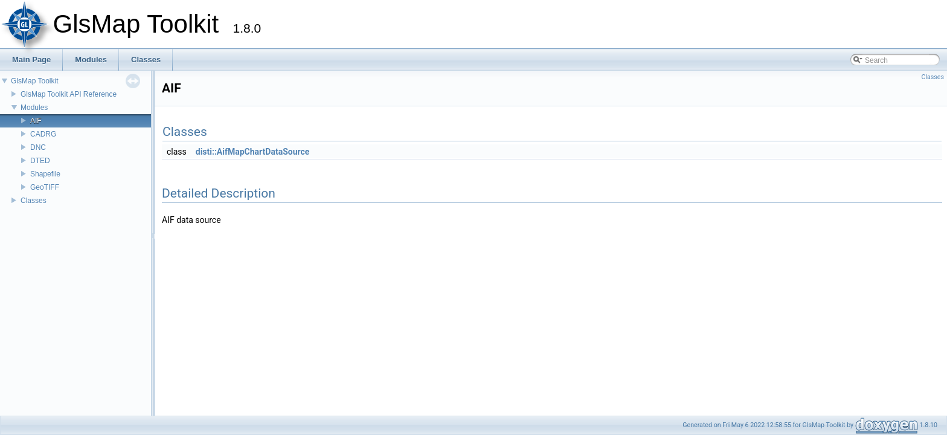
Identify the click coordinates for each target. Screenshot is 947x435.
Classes (34, 200)
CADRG (43, 134)
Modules (34, 107)
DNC (38, 147)
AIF (36, 121)
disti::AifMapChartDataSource (253, 151)
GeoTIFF (44, 187)
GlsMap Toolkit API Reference (69, 94)
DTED (40, 160)
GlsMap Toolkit (34, 81)
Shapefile (45, 174)
